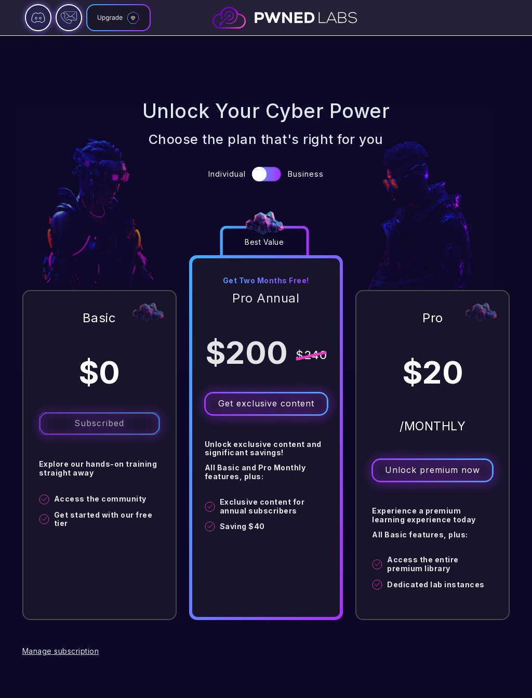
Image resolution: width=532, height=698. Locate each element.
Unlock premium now (432, 470)
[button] (266, 174)
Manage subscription (60, 651)
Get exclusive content (266, 403)
